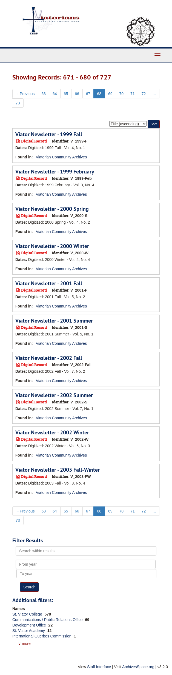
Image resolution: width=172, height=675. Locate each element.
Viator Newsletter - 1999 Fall (48, 134)
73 (18, 103)
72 (144, 94)
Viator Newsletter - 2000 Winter (52, 246)
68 (99, 94)
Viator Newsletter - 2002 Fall (48, 357)
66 (77, 94)
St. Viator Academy (29, 630)
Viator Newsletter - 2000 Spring (52, 208)
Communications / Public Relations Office (48, 619)
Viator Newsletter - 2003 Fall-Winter (57, 469)
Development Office (29, 625)
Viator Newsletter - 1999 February (54, 171)
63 (43, 94)
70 (121, 94)
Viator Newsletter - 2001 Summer (54, 320)
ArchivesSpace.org (138, 667)
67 (88, 94)
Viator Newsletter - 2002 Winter (52, 432)
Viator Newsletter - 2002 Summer (54, 395)
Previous (25, 94)
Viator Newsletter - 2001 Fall (48, 283)
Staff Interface (99, 667)
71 (132, 94)
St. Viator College (27, 614)
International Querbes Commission (42, 636)
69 (110, 94)
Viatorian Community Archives (61, 157)
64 (55, 94)
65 (66, 94)
